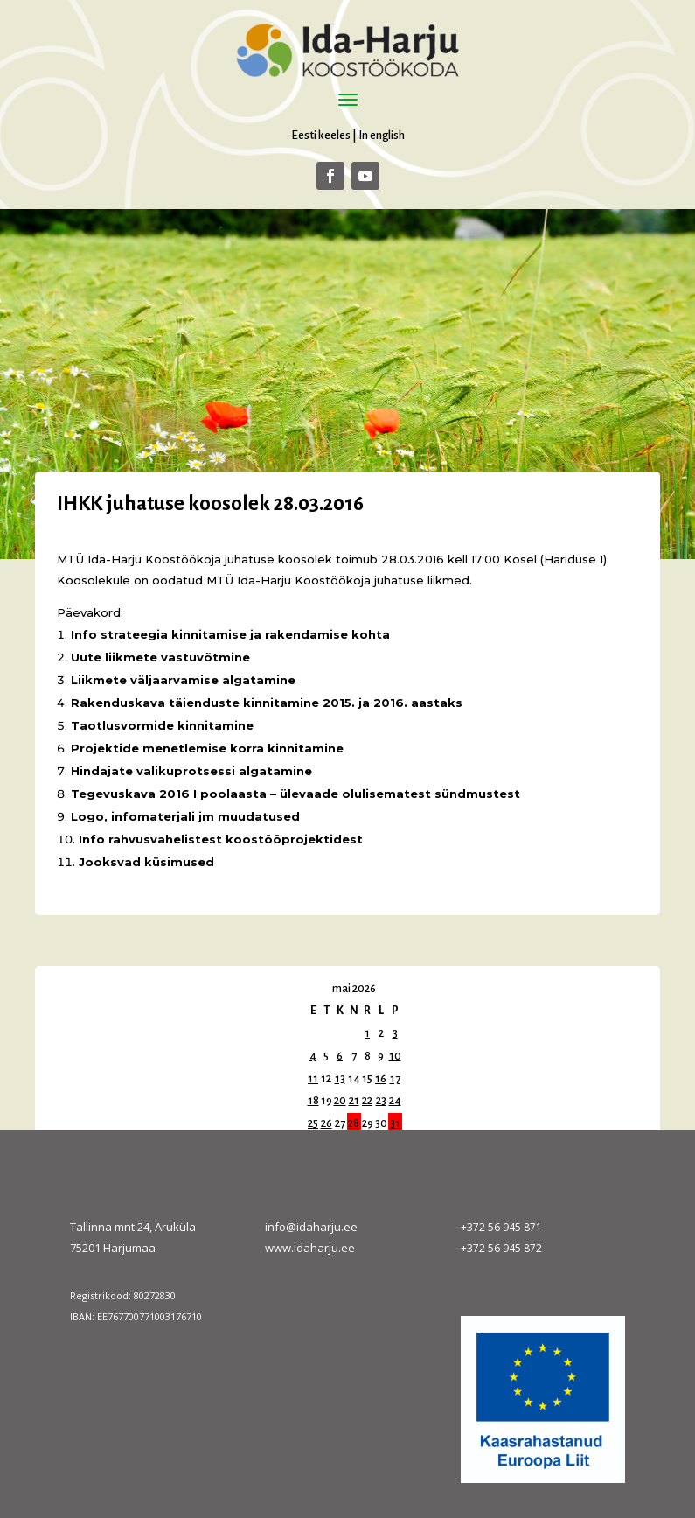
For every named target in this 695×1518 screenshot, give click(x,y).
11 (313, 1079)
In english (381, 135)
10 (395, 1056)
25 (313, 1123)
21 (354, 1101)
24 (395, 1101)
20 (340, 1101)
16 (380, 1079)
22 (367, 1101)
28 (353, 1123)
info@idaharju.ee (311, 1227)
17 (395, 1079)
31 (395, 1123)
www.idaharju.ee (310, 1248)
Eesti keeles (321, 135)
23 (381, 1101)
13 (340, 1079)
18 (313, 1101)
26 (326, 1123)
